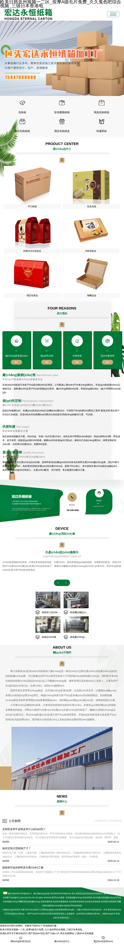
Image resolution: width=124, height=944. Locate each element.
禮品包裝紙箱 (108, 901)
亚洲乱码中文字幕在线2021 (14, 933)
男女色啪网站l (67, 933)
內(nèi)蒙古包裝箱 (62, 905)
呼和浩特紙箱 (76, 905)
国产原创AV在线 (36, 933)
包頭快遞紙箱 (46, 901)
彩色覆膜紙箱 (60, 901)
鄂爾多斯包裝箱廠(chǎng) (29, 901)
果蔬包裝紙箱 (76, 901)
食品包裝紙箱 (92, 901)
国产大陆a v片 (52, 933)
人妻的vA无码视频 (84, 933)
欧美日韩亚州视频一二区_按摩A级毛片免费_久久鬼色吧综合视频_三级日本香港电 (41, 929)
